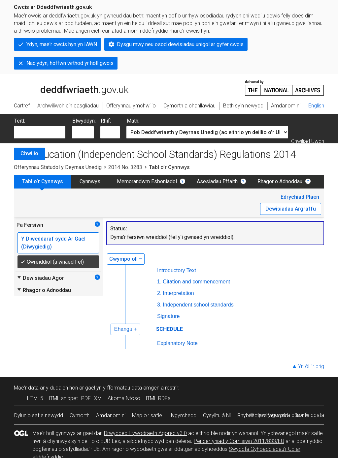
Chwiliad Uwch (307, 141)
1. (159, 281)
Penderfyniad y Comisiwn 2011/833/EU (239, 441)
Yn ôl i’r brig (311, 366)
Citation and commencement (196, 281)
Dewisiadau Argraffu (290, 209)
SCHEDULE (169, 329)
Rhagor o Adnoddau (279, 181)
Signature (168, 316)
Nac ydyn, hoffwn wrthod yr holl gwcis (70, 63)
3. (159, 304)
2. (159, 293)
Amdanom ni (110, 415)
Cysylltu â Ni (217, 415)
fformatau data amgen (133, 388)
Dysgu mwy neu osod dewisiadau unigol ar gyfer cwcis (180, 44)
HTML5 (35, 398)
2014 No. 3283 (125, 167)
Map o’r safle (147, 415)
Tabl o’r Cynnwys (42, 181)
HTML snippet (62, 398)
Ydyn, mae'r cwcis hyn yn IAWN (61, 44)
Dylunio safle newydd (38, 415)
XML (99, 398)
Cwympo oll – (125, 259)
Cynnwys (90, 181)
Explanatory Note (177, 343)
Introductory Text (176, 270)
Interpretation (178, 293)
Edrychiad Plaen (300, 197)
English (316, 105)
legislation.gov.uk (66, 87)
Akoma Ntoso (124, 398)
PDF (86, 398)
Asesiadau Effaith (217, 181)
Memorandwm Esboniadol (147, 181)
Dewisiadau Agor (40, 278)
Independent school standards (198, 304)
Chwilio (29, 153)
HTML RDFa (157, 398)
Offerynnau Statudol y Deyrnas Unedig (58, 167)
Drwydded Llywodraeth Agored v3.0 (145, 433)
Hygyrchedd (182, 415)
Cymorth (79, 415)
